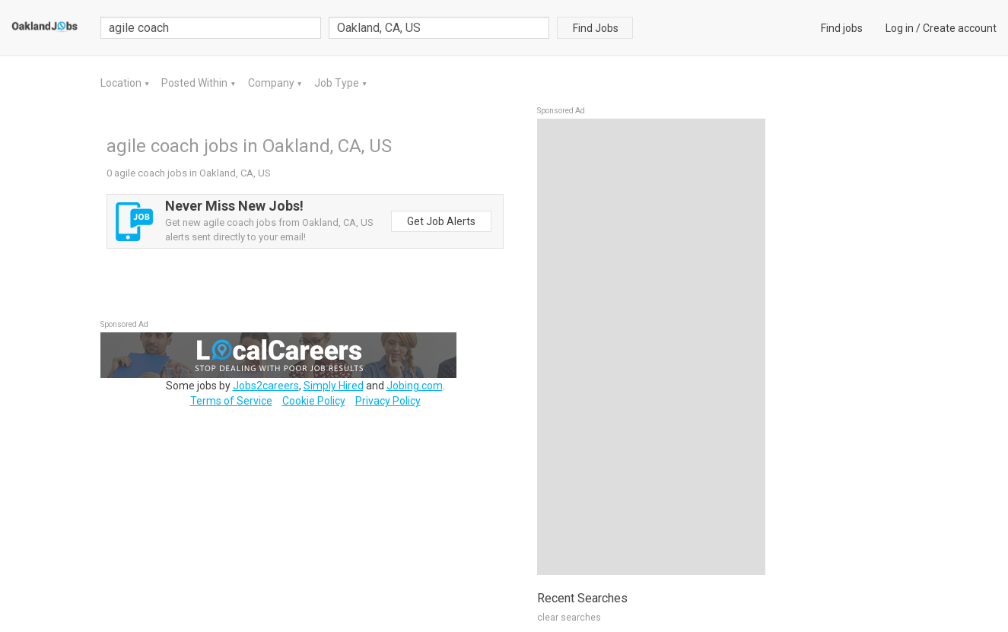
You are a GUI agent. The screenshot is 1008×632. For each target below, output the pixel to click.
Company (272, 83)
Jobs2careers (266, 386)
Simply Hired (334, 386)
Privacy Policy (388, 401)
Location (122, 83)
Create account (960, 28)
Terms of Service (231, 401)
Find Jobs (595, 28)
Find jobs (842, 28)
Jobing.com (414, 386)
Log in (900, 28)
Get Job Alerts (441, 221)
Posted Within (195, 83)
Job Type (337, 83)
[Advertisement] (651, 347)
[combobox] (439, 28)
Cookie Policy (313, 401)
